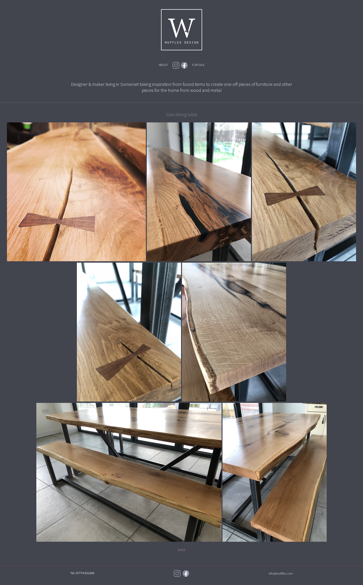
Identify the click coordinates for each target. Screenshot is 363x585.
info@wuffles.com (281, 573)
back (181, 549)
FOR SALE (198, 65)
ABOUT (163, 65)
